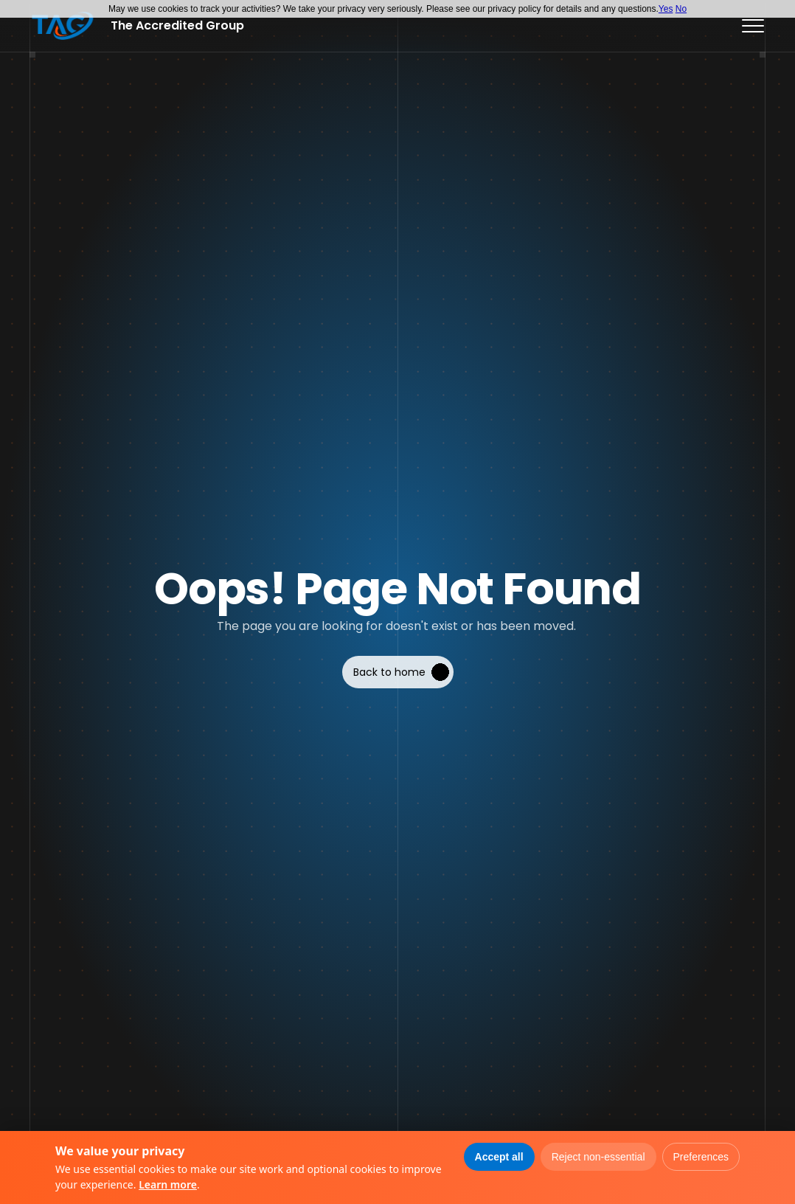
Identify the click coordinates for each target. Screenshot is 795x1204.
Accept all (499, 1157)
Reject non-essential (598, 1157)
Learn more (168, 1184)
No (681, 9)
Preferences (701, 1157)
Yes (666, 9)
